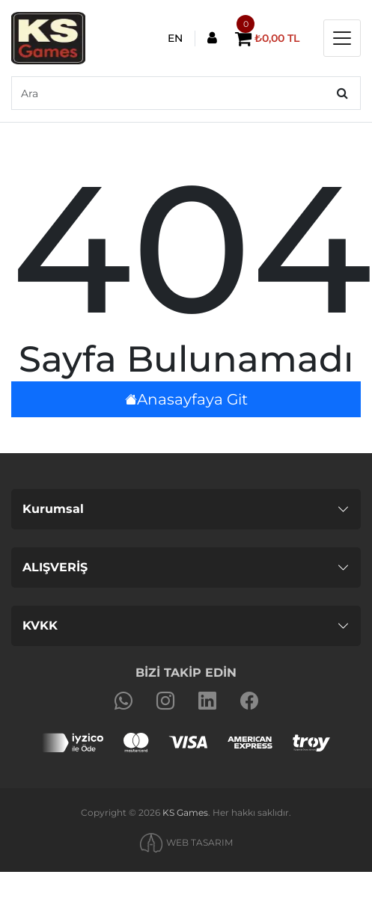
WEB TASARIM (199, 842)
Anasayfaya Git (186, 399)
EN (175, 38)
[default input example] (186, 93)
